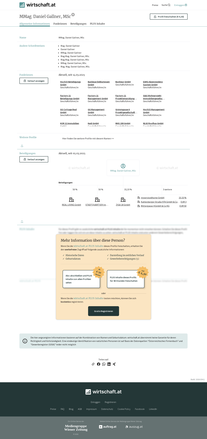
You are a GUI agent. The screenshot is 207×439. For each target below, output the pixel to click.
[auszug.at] (134, 428)
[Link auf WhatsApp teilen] (103, 364)
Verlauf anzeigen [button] (34, 80)
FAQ (62, 409)
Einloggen (95, 402)
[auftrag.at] (107, 428)
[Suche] (166, 5)
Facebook (140, 409)
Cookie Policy (124, 409)
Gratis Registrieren (103, 311)
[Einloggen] (181, 5)
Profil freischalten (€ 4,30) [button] (169, 16)
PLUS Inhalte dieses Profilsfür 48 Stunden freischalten (127, 276)
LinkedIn (153, 409)
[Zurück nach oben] (21, 146)
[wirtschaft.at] (37, 5)
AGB (80, 409)
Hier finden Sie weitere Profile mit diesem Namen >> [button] (88, 138)
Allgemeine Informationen (34, 23)
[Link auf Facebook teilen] (98, 364)
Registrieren (110, 402)
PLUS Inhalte (97, 23)
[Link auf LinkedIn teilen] (109, 364)
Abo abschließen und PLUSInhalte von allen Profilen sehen (83, 277)
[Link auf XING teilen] (114, 364)
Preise (53, 409)
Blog (71, 409)
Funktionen (60, 23)
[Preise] (155, 5)
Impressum (91, 409)
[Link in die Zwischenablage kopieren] (93, 364)
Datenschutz (107, 409)
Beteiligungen (78, 23)
